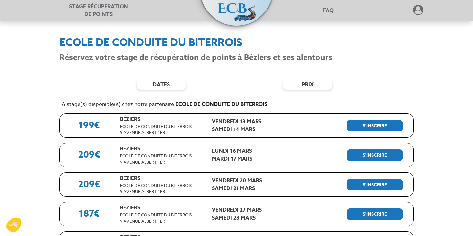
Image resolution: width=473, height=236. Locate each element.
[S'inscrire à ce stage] (375, 126)
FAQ (328, 10)
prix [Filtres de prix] (308, 84)
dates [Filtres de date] (161, 84)
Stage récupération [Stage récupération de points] (98, 10)
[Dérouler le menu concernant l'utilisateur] (418, 12)
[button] (236, 7)
